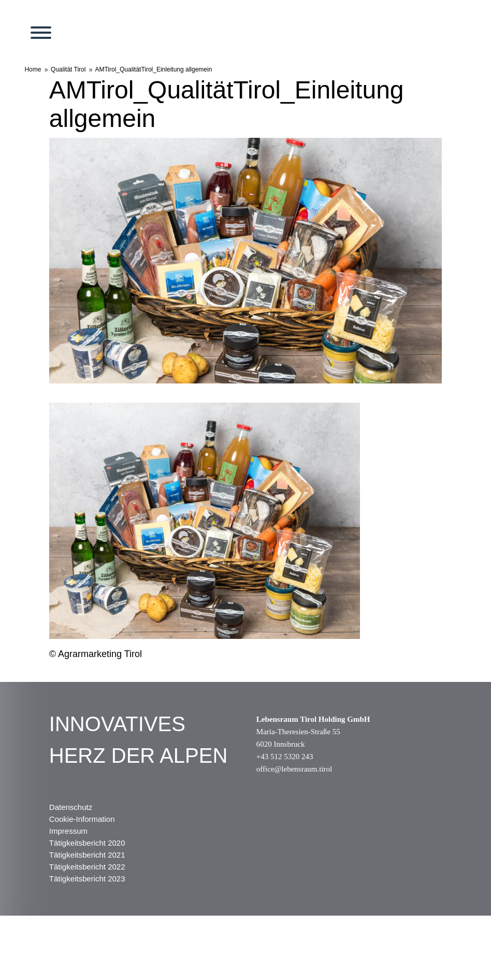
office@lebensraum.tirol (294, 769)
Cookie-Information (82, 819)
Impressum (68, 830)
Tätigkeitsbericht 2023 (87, 878)
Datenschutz (70, 807)
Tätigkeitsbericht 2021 (87, 854)
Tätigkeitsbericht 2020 (87, 842)
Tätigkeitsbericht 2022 (87, 866)
